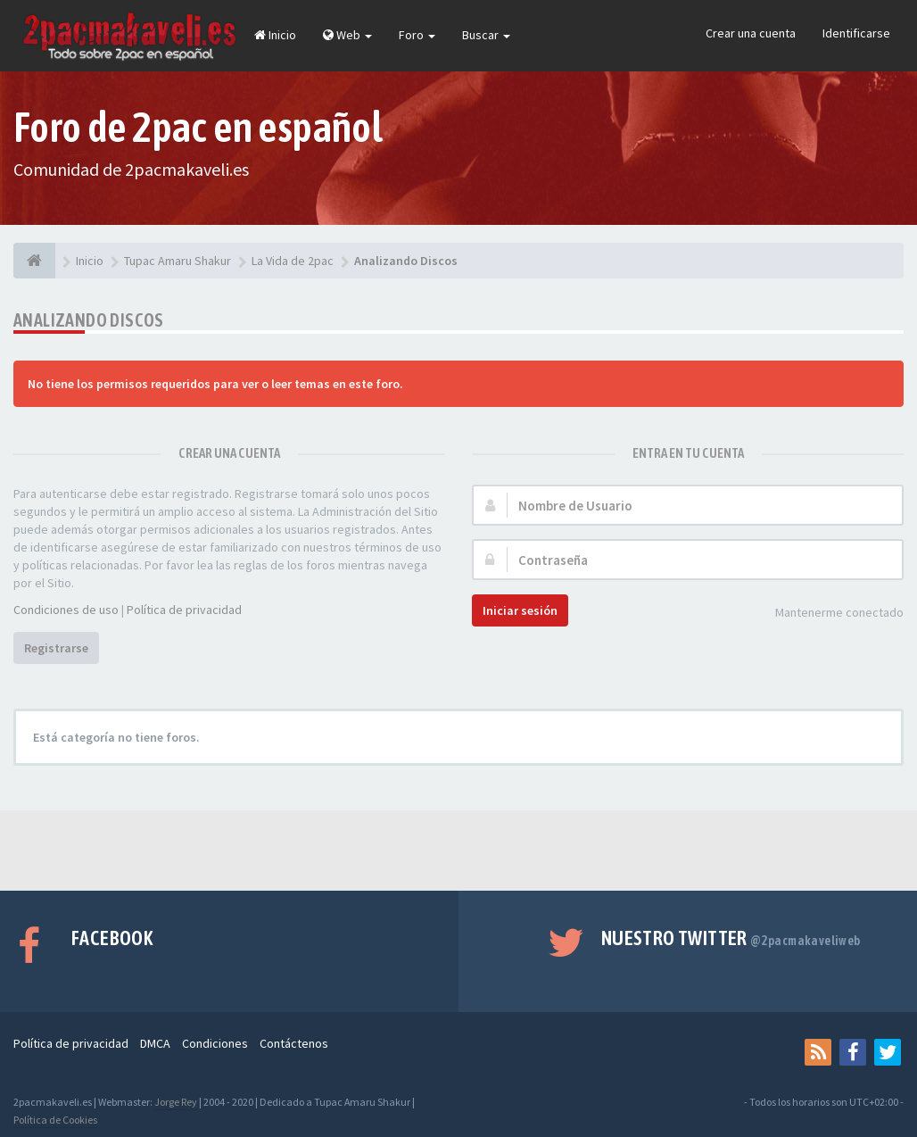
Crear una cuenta (751, 33)
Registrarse (56, 648)
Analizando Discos (88, 320)
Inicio (275, 35)
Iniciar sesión (520, 610)
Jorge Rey (175, 1101)
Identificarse (856, 33)
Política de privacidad (184, 610)
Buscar (486, 35)
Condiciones (215, 1043)
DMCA (155, 1043)
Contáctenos (294, 1043)
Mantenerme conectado (830, 613)
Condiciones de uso (66, 610)
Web (347, 35)
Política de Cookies (55, 1119)
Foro (417, 35)
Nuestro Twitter (731, 938)
